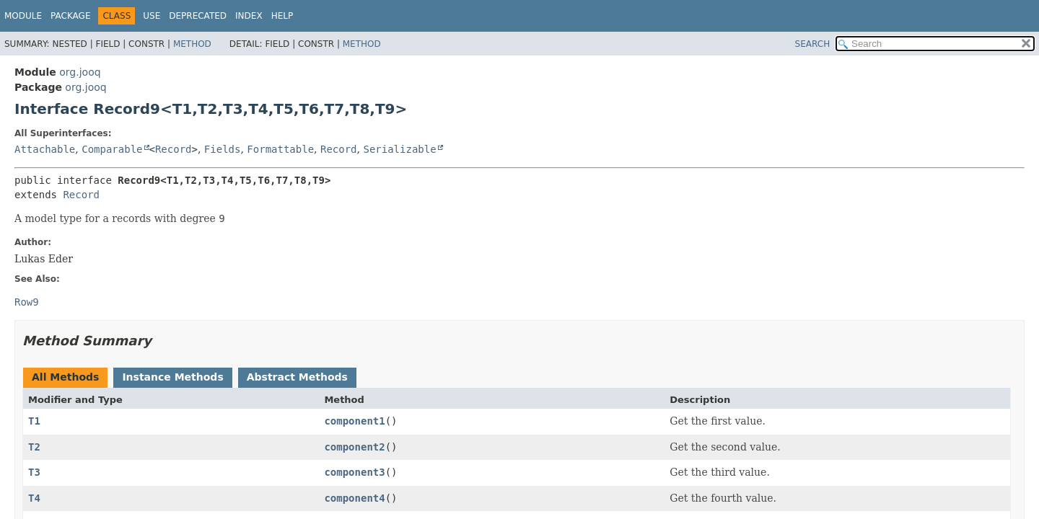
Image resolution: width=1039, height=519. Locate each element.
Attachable (44, 149)
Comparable (112, 149)
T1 (34, 421)
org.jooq (79, 72)
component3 (354, 472)
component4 (354, 498)
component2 (354, 447)
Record (173, 149)
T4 (34, 498)
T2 (34, 447)
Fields (222, 149)
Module (23, 16)
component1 (354, 421)
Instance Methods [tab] (172, 377)
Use (151, 16)
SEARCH (812, 44)
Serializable (399, 149)
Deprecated (198, 16)
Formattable (280, 149)
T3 (34, 472)
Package (70, 16)
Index (249, 16)
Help (282, 16)
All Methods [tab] (65, 377)
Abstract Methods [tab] (297, 377)
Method (192, 44)
